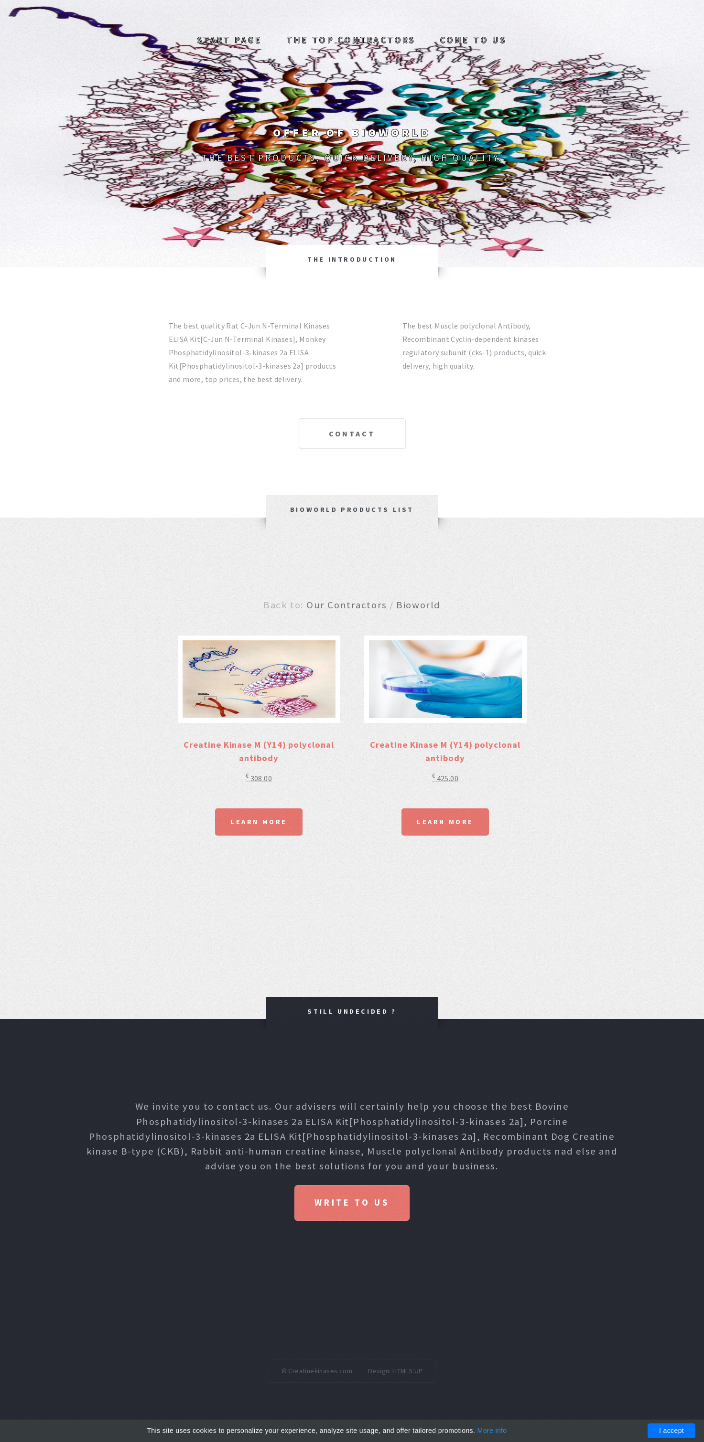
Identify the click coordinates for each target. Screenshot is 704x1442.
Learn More (258, 821)
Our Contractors (346, 605)
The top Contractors (351, 40)
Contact (352, 433)
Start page (229, 40)
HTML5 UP (407, 1371)
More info (492, 1430)
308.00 (259, 778)
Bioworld (418, 605)
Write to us (351, 1202)
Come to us (473, 40)
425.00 (445, 778)
